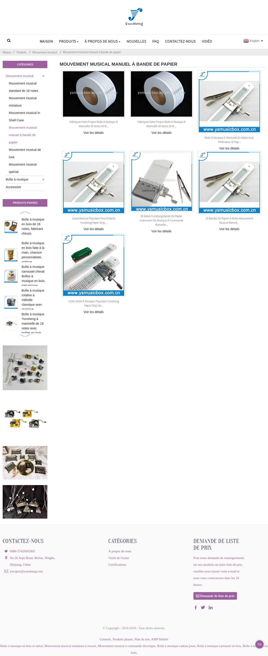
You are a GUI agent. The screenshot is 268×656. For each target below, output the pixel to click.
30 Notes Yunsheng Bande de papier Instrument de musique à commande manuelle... (161, 220)
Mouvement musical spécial (23, 168)
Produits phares (123, 639)
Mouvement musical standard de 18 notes (23, 87)
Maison (46, 41)
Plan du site (142, 639)
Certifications (117, 564)
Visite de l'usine (118, 558)
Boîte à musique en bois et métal (21, 646)
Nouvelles (136, 41)
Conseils (105, 639)
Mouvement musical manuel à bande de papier (92, 52)
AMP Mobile (159, 639)
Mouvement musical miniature (23, 101)
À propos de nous (102, 41)
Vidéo (207, 41)
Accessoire (13, 187)
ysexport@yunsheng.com (26, 571)
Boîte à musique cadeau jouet (176, 646)
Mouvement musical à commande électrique (126, 646)
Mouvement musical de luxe (25, 153)
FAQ (155, 41)
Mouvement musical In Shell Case (24, 116)
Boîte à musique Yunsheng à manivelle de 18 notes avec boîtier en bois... (33, 323)
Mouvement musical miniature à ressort (70, 646)
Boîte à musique (17, 179)
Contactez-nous (180, 41)
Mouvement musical (44, 52)
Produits (69, 41)
